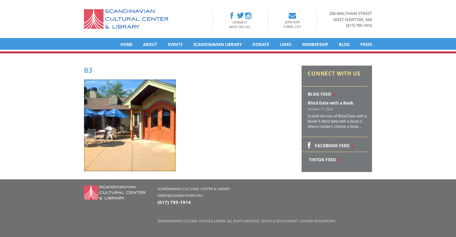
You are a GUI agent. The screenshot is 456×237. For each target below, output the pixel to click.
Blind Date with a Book (330, 103)
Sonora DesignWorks (317, 221)
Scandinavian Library (217, 44)
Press (366, 44)
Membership (315, 44)
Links (285, 44)
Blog (344, 44)
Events (175, 44)
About (150, 44)
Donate (261, 44)
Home (126, 44)
